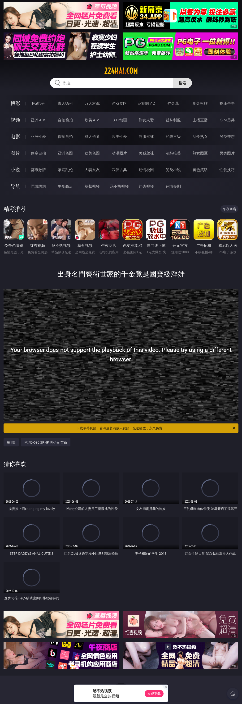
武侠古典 (119, 169)
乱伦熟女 (200, 136)
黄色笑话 (200, 169)
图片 (15, 153)
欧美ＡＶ (92, 120)
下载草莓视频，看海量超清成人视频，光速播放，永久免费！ (156, 428)
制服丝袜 (146, 136)
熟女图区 (200, 153)
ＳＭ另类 (227, 120)
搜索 (182, 83)
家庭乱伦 (65, 169)
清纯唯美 (173, 153)
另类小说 (173, 169)
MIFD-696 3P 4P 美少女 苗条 (45, 442)
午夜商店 (65, 186)
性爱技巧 (227, 169)
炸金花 (173, 103)
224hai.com (121, 71)
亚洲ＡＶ (38, 120)
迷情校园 (146, 169)
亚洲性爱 (38, 136)
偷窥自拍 (38, 153)
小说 (15, 169)
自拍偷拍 (65, 120)
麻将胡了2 (146, 103)
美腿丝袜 (146, 153)
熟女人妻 (146, 120)
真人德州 (65, 103)
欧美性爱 (119, 136)
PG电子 (38, 103)
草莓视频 (92, 186)
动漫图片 (119, 153)
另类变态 (227, 136)
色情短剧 (173, 186)
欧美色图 (92, 153)
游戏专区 (119, 103)
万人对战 (92, 103)
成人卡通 (92, 136)
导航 (15, 186)
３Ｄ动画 (119, 120)
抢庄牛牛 (227, 103)
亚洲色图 (65, 153)
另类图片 (227, 153)
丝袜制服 (173, 120)
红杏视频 (146, 186)
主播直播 (200, 120)
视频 (15, 120)
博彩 (15, 103)
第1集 (11, 442)
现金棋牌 (200, 103)
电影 (15, 136)
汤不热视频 (119, 186)
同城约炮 (38, 186)
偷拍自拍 (65, 136)
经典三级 (173, 136)
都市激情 (38, 169)
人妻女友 (92, 169)
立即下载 (154, 693)
